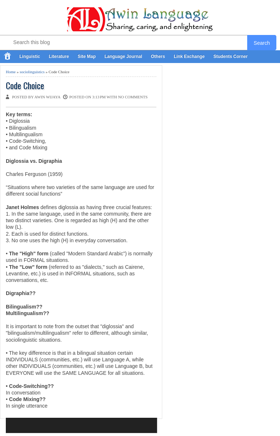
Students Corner (230, 56)
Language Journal (123, 56)
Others (158, 56)
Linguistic (29, 56)
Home (11, 72)
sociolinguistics (32, 72)
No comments (133, 97)
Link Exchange (189, 56)
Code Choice (25, 85)
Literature (59, 56)
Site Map (87, 56)
